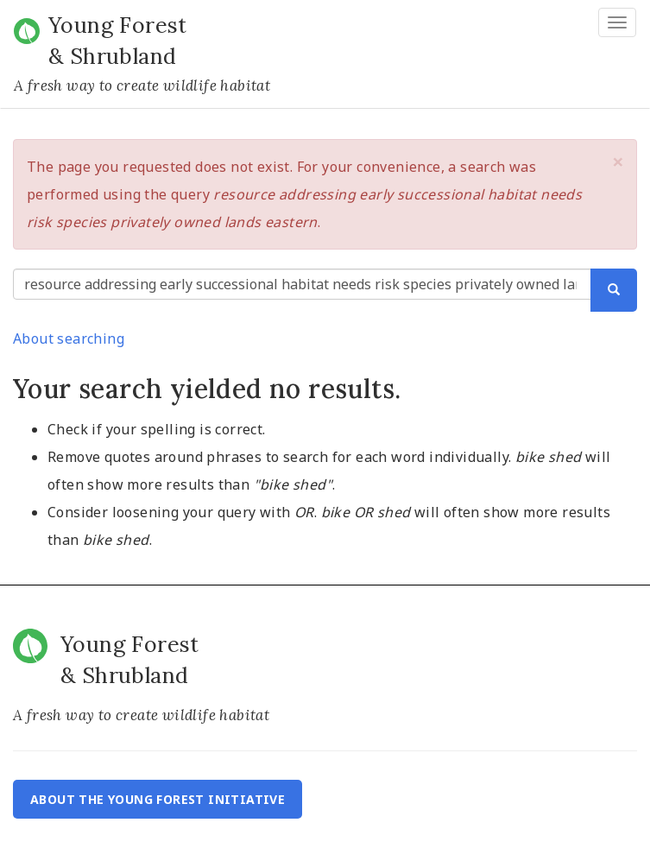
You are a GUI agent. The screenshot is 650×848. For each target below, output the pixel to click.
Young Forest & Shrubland (117, 40)
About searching (68, 338)
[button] (618, 161)
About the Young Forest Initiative (157, 799)
